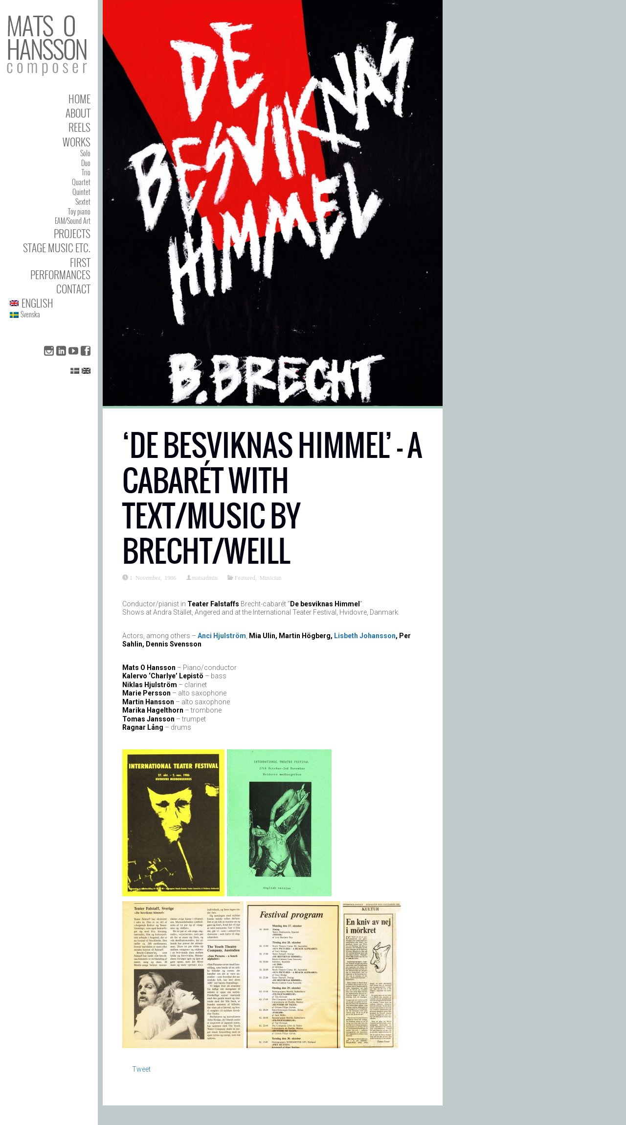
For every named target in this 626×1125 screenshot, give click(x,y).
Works (76, 141)
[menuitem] (50, 303)
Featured (245, 577)
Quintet (81, 192)
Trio (86, 172)
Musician (271, 577)
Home (79, 98)
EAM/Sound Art (72, 220)
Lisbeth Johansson (365, 636)
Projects (72, 233)
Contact (73, 288)
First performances (60, 268)
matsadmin (205, 577)
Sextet (82, 201)
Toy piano (79, 211)
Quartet (81, 182)
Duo (85, 163)
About (78, 112)
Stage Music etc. (56, 247)
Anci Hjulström (222, 636)
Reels (79, 127)
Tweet (141, 1069)
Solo (85, 153)
